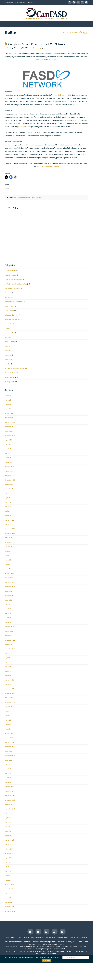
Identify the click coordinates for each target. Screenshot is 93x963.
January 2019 (9, 791)
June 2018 (8, 822)
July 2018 (7, 818)
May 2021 (8, 667)
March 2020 (8, 729)
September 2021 (10, 649)
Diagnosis (8, 293)
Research (26, 937)
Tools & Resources (37, 937)
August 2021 (8, 653)
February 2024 (9, 520)
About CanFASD (11, 937)
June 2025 (8, 449)
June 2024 (8, 502)
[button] (46, 24)
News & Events (63, 937)
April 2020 (8, 724)
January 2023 (9, 578)
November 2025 (10, 427)
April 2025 (8, 458)
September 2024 (10, 489)
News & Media (9, 342)
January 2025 (9, 471)
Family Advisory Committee (13, 302)
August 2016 (8, 893)
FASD (19, 937)
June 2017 (8, 867)
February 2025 (9, 467)
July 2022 (7, 604)
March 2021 (8, 676)
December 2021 (10, 636)
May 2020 (8, 720)
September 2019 (10, 756)
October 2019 (9, 751)
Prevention (8, 355)
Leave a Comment (50, 48)
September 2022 (10, 596)
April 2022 (8, 618)
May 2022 (8, 613)
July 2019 (7, 764)
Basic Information (10, 275)
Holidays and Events (11, 315)
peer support (21, 127)
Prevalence (8, 351)
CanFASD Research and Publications (16, 284)
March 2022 (8, 622)
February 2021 (9, 680)
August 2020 (8, 707)
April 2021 (8, 671)
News (6, 337)
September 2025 (10, 435)
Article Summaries (10, 271)
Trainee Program (10, 377)
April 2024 (8, 511)
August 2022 (8, 600)
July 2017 (7, 862)
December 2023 (10, 529)
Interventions (9, 324)
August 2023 (8, 547)
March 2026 (8, 409)
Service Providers (36, 198)
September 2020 (10, 702)
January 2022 (9, 631)
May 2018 (8, 827)
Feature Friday (16, 198)
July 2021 (7, 658)
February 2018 (9, 840)
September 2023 (10, 542)
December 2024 (10, 476)
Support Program (27, 145)
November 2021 (10, 640)
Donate (72, 937)
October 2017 (9, 849)
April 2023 (8, 564)
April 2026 (8, 404)
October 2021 (9, 644)
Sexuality (7, 364)
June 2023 (8, 555)
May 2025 (8, 453)
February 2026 (9, 413)
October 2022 (9, 591)
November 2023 (10, 533)
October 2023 (9, 538)
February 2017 (9, 884)
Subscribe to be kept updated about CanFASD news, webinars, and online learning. (32, 957)
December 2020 (10, 689)
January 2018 (9, 844)
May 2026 (8, 400)
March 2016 (8, 902)
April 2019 (8, 778)
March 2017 (8, 880)
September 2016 (10, 889)
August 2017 (8, 858)
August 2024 (8, 493)
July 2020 (7, 711)
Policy (6, 346)
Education (8, 297)
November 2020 (10, 693)
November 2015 (10, 911)
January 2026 (9, 418)
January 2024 (9, 524)
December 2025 (10, 422)
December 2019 (10, 742)
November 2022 (10, 587)
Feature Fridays (36, 48)
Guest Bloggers (9, 311)
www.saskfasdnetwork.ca (50, 167)
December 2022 (10, 582)
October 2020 (9, 698)
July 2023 (7, 551)
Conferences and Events (12, 288)
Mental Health (9, 333)
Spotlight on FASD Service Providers (16, 368)
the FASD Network (61, 95)
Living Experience (51, 937)
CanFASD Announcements (13, 279)
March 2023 (8, 569)
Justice (7, 328)
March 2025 (8, 462)
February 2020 (9, 733)
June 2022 (8, 609)
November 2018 (10, 800)
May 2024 (8, 507)
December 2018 (10, 796)
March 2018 (8, 836)
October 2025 (9, 431)
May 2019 (8, 773)
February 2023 (9, 573)
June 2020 (8, 716)
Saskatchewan (25, 198)
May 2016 (8, 898)
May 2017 (8, 871)
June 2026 (8, 395)
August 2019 (8, 760)
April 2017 (8, 876)
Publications (8, 359)
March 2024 (8, 516)
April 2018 (8, 831)
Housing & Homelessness (12, 319)
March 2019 (8, 782)
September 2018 (10, 809)
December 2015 (10, 907)
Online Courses (82, 937)
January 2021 (9, 684)
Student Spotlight (10, 373)
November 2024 (10, 480)
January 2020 (9, 738)
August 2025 (8, 440)
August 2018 (8, 813)
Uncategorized (9, 382)
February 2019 (9, 787)
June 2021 (8, 662)
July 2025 (7, 444)
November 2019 (10, 747)
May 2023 (8, 560)
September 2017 (10, 853)
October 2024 (9, 484)
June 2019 (8, 769)
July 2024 (7, 498)
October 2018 (9, 804)
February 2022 (9, 627)
